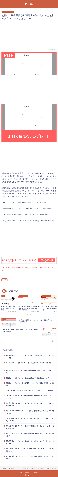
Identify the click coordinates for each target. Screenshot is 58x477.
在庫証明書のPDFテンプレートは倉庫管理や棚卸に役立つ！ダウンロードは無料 (30, 434)
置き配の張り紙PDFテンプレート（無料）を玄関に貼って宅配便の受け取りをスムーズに (30, 412)
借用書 (5, 279)
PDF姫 (29, 4)
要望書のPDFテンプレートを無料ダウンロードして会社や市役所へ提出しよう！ (30, 384)
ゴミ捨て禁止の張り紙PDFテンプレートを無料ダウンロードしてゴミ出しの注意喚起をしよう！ (30, 404)
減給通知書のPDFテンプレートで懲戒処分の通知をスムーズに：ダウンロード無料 (30, 356)
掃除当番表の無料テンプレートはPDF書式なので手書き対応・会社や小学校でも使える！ (30, 427)
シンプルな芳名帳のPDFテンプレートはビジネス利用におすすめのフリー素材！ (30, 457)
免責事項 (36, 472)
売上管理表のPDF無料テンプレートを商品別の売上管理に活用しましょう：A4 (29, 364)
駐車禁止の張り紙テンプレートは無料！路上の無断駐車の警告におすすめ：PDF (29, 397)
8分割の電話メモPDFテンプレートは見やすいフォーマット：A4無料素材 (30, 390)
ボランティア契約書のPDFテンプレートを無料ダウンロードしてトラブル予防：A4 (30, 449)
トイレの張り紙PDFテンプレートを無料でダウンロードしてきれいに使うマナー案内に (30, 419)
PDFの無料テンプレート (7, 11)
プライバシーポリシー (25, 472)
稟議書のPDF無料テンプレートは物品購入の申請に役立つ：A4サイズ (29, 377)
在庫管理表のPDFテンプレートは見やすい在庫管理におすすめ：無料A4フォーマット (29, 371)
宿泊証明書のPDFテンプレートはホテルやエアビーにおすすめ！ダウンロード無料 (30, 442)
